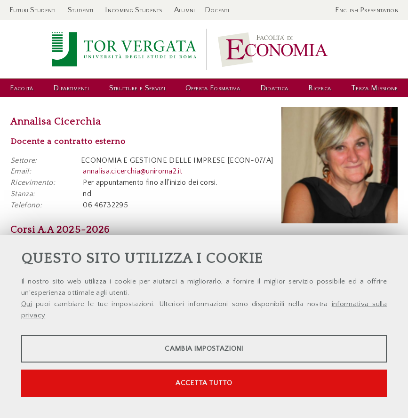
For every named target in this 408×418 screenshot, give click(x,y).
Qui (26, 304)
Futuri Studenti (32, 10)
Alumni (184, 10)
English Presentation (367, 10)
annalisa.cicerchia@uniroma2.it (132, 171)
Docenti (217, 10)
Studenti (81, 10)
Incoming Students (133, 10)
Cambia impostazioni (204, 349)
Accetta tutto (204, 383)
